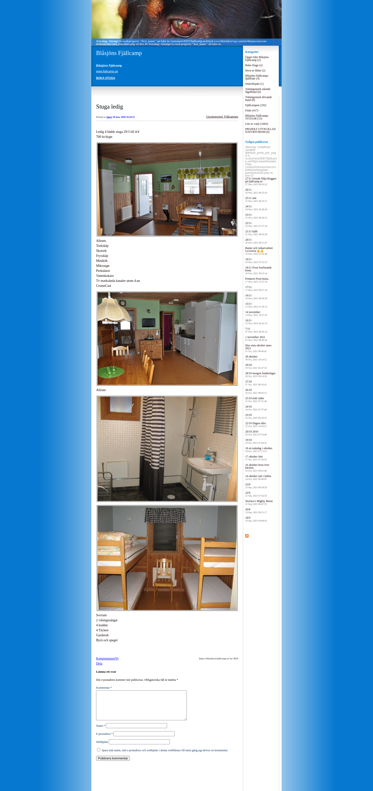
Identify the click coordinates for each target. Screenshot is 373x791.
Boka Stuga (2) (254, 65)
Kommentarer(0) (107, 658)
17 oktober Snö (256, 458)
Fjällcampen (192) (255, 105)
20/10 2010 (256, 433)
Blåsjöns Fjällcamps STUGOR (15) (256, 117)
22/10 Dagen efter (256, 425)
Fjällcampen (231, 116)
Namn (100, 731)
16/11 (256, 297)
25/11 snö (256, 199)
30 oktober (256, 358)
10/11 (256, 322)
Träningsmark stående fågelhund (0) (257, 90)
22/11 (256, 224)
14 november (256, 313)
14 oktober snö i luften (258, 477)
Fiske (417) (251, 110)
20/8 (256, 511)
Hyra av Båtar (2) (255, 70)
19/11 (256, 261)
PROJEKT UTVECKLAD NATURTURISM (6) (260, 130)
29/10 (256, 366)
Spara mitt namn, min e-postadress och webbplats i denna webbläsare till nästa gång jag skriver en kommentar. (165, 756)
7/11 (256, 330)
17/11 (256, 288)
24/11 (256, 208)
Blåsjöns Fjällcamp (119, 53)
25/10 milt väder (256, 400)
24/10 (256, 408)
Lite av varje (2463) (256, 123)
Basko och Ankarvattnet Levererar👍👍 (259, 250)
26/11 (256, 191)
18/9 (256, 519)
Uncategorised (214, 116)
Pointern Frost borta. (257, 280)
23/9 (256, 486)
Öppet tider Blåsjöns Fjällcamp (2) (257, 58)
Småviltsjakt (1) (254, 83)
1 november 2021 (256, 338)
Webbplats (102, 747)
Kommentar (104, 687)
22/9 (256, 494)
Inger (109, 117)
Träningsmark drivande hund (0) (258, 98)
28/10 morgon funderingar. (260, 375)
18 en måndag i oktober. (259, 450)
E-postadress (104, 739)
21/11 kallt (256, 233)
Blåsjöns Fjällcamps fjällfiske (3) (256, 77)
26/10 (256, 391)
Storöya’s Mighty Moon (259, 502)
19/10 (256, 441)
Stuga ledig (109, 106)
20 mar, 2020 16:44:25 (124, 117)
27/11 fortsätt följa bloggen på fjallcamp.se (260, 181)
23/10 (256, 416)
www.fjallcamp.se (107, 71)
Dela (99, 663)
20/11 (256, 241)
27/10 (256, 383)
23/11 (256, 216)
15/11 (256, 305)
